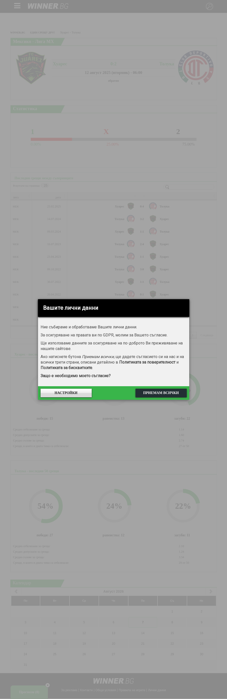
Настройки (65, 393)
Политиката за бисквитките (66, 367)
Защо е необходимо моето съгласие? (76, 375)
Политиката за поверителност (147, 362)
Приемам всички (161, 393)
